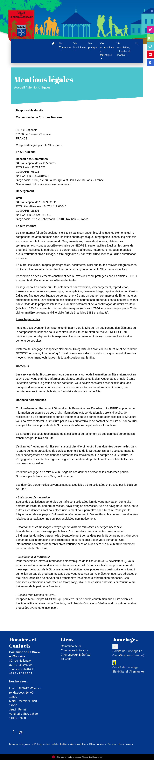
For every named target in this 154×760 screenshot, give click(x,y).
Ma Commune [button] (65, 45)
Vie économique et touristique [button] (107, 49)
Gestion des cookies (120, 744)
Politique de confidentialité (50, 744)
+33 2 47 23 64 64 (20, 673)
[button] (53, 43)
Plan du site (96, 744)
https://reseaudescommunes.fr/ (52, 184)
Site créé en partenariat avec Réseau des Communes (77, 757)
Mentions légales (38, 87)
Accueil (19, 87)
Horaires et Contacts (22, 642)
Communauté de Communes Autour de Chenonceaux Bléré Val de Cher (75, 652)
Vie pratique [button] (93, 45)
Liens (67, 639)
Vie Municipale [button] (79, 45)
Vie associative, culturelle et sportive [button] (123, 49)
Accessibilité (78, 744)
